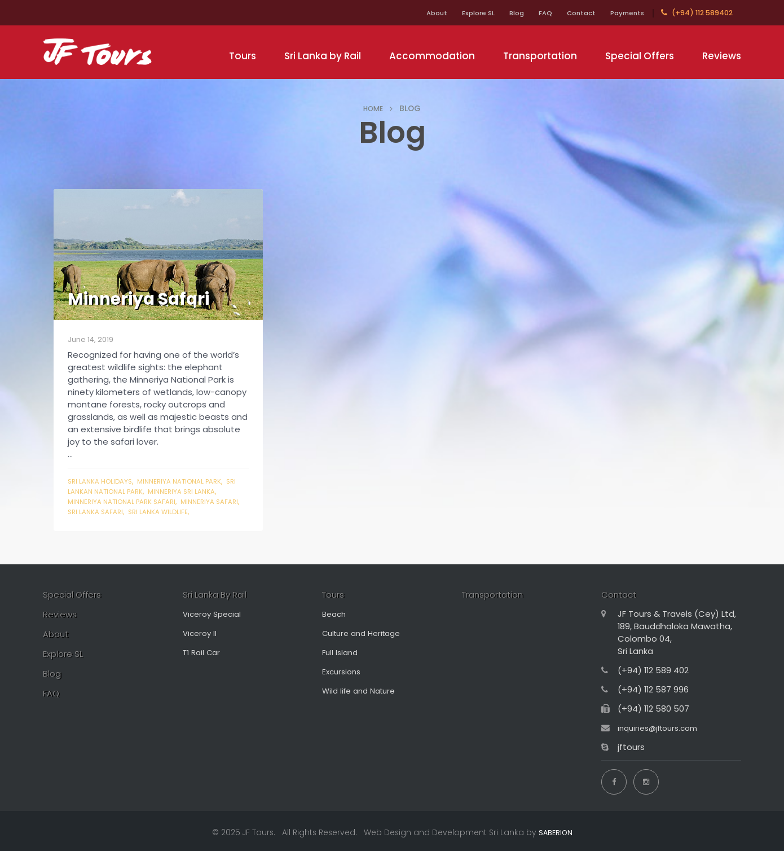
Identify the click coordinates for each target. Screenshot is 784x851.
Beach (335, 615)
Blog (495, 12)
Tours (242, 56)
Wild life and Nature (363, 692)
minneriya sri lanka (206, 491)
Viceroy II (201, 635)
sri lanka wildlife (195, 511)
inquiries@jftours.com (663, 729)
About (403, 12)
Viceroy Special (214, 615)
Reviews (721, 56)
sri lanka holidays (103, 481)
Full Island (341, 654)
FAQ (529, 12)
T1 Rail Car (203, 654)
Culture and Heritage (366, 635)
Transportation (540, 56)
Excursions (343, 673)
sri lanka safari (127, 511)
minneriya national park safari (127, 501)
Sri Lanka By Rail (220, 595)
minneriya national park (190, 481)
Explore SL (450, 12)
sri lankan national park (116, 491)
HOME (373, 108)
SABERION (555, 829)
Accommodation (432, 56)
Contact (571, 12)
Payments (623, 12)
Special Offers (639, 56)
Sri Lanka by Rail (322, 56)
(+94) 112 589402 (697, 12)
